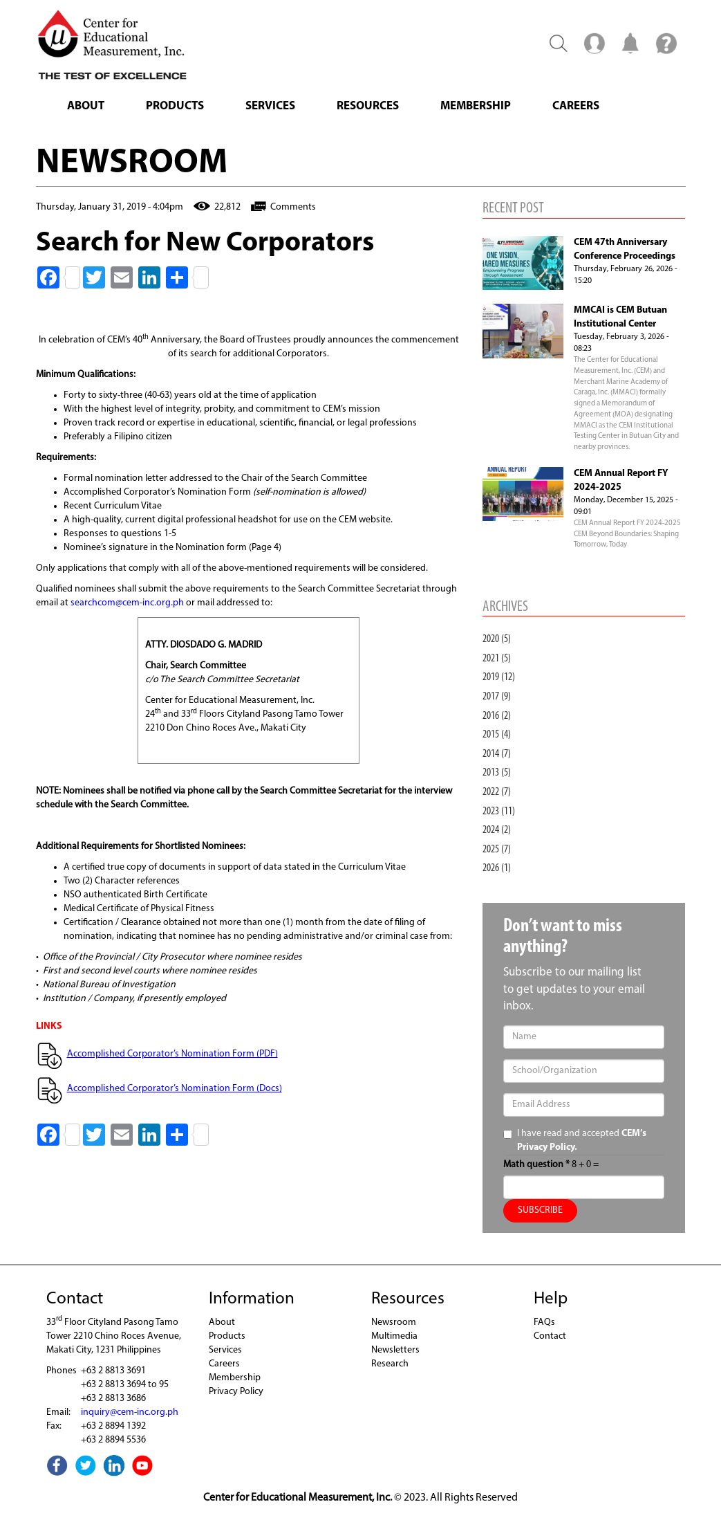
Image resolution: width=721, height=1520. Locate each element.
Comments (293, 207)
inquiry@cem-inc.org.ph (129, 1412)
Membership (475, 106)
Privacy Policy (236, 1391)
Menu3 (666, 43)
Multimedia (394, 1336)
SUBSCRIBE (540, 1210)
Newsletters (395, 1350)
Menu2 (594, 43)
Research (390, 1364)
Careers (575, 106)
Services (270, 106)
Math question (536, 1165)
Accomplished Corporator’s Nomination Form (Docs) (174, 1088)
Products (175, 106)
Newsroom (393, 1322)
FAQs (544, 1322)
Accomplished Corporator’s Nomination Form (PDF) (172, 1054)
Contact (550, 1336)
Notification (630, 43)
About (85, 106)
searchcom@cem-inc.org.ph (127, 603)
